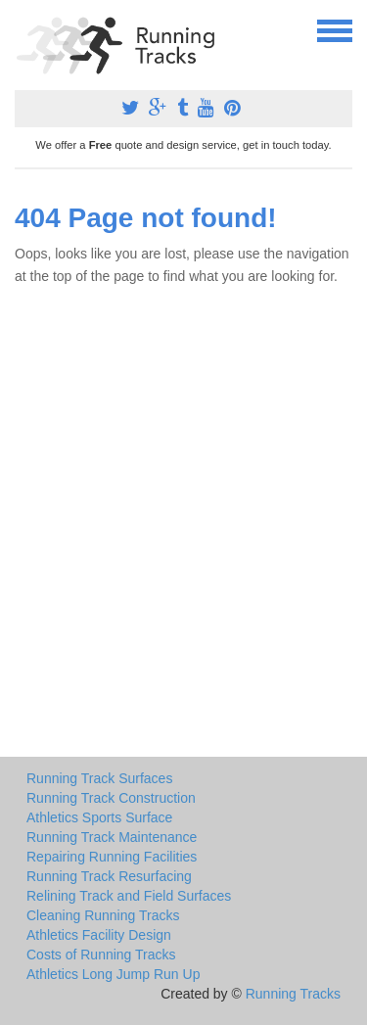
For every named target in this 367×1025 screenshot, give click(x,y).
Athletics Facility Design (98, 935)
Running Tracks (293, 994)
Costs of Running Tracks (101, 954)
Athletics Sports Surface (99, 817)
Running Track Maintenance (111, 837)
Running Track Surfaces (99, 778)
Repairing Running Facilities (111, 856)
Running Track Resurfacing (109, 876)
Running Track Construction (111, 798)
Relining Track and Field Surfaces (128, 896)
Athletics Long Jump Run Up (113, 974)
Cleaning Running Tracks (102, 915)
